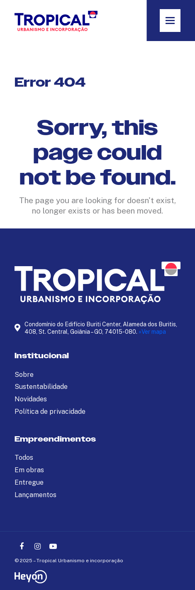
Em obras (29, 470)
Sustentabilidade (41, 387)
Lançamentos (35, 495)
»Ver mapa (152, 331)
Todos (24, 457)
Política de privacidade (50, 411)
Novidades (31, 399)
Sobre (24, 375)
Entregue (29, 482)
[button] (170, 20)
